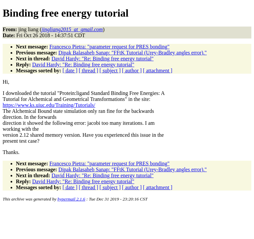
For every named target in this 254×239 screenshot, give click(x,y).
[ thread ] (88, 70)
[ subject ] (110, 70)
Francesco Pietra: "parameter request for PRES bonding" (109, 46)
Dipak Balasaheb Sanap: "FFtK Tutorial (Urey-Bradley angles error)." (133, 52)
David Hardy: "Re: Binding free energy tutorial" (103, 58)
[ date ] (70, 70)
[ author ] (132, 70)
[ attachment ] (157, 70)
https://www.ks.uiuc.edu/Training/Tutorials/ (49, 105)
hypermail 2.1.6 (71, 199)
